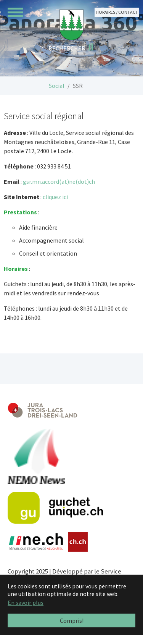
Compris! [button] (72, 620)
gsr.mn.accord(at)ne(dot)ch (59, 181)
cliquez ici (56, 197)
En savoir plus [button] (25, 602)
